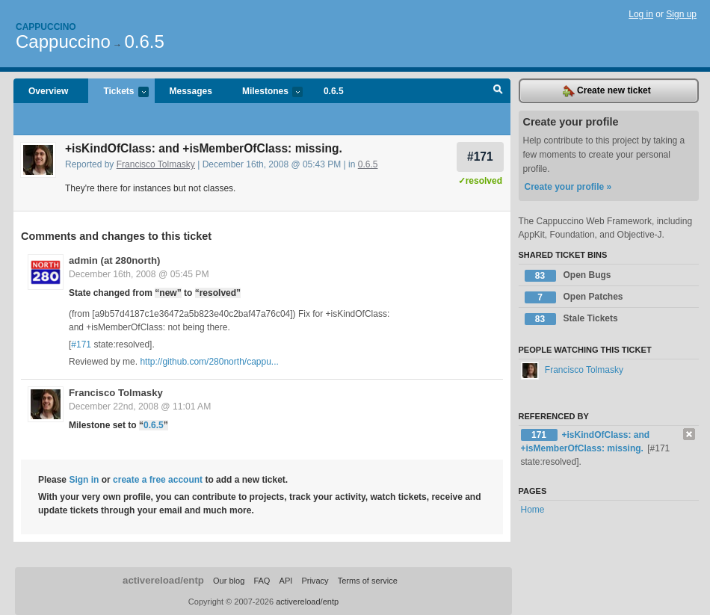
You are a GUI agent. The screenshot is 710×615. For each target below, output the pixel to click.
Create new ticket (607, 91)
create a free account (158, 480)
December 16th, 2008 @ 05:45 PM (139, 274)
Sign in (84, 480)
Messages (191, 91)
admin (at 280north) (114, 260)
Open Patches (574, 297)
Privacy (314, 580)
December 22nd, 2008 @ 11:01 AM (140, 406)
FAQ (261, 580)
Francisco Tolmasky (156, 164)
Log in (641, 14)
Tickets (118, 92)
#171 (480, 156)
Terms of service (368, 580)
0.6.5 (144, 41)
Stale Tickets (571, 319)
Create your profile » (568, 187)
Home (533, 509)
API (286, 580)
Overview (48, 91)
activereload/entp (163, 580)
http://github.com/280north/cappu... (209, 361)
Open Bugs (568, 276)
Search (498, 91)
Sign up (681, 14)
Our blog (228, 580)
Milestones (265, 92)
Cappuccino (46, 27)
